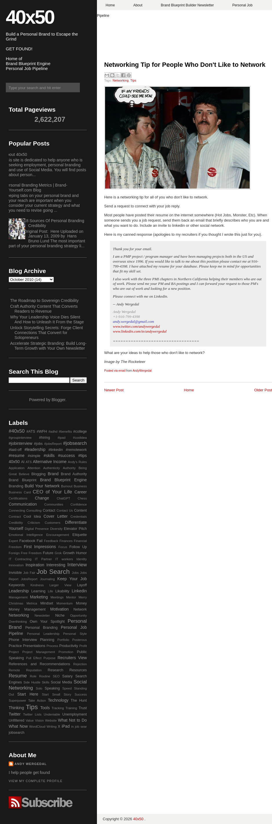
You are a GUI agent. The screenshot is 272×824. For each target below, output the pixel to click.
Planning (47, 640)
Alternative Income (50, 461)
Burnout (66, 486)
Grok (58, 553)
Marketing (39, 597)
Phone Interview (23, 640)
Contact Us (65, 510)
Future (48, 553)
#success (66, 455)
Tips (133, 80)
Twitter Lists (32, 714)
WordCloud (37, 726)
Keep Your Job (72, 578)
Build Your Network (42, 486)
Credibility (16, 522)
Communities (53, 504)
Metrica (32, 603)
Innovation (16, 565)
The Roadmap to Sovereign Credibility (44, 300)
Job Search (53, 571)
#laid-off (15, 450)
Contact (49, 510)
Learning (38, 591)
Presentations (34, 646)
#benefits (65, 431)
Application (17, 468)
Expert (13, 541)
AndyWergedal (142, 370)
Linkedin (79, 591)
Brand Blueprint (22, 480)
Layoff (82, 585)
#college (80, 431)
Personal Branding (41, 628)
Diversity (56, 528)
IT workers (64, 559)
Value (30, 720)
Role (33, 676)
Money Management (27, 609)
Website (51, 720)
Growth (69, 553)
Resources (78, 670)
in (72, 726)
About (137, 5)
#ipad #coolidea (72, 437)
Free (24, 553)
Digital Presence (37, 528)
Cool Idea (32, 517)
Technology (58, 700)
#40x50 (17, 431)
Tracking (58, 708)
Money (81, 603)
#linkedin (55, 450)
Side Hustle (32, 682)
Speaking (52, 688)
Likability (62, 591)
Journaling (47, 579)
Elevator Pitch (75, 529)
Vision (39, 720)
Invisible (15, 573)
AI (23, 462)
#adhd (52, 431)
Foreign (14, 553)
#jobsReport (53, 443)
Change (42, 498)
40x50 (30, 17)
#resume (16, 455)
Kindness (37, 585)
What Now (18, 726)
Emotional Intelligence (26, 535)
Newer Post (114, 390)
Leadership (19, 591)
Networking (120, 80)
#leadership (35, 449)
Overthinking (18, 621)
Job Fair (29, 572)
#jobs (38, 444)
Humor (81, 553)
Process (52, 646)
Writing (52, 726)
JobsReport (29, 579)
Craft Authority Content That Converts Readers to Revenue (44, 309)
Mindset (46, 603)
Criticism (33, 522)
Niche (60, 615)
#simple (34, 456)
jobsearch (17, 733)
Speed (66, 688)
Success (81, 694)
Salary (67, 676)
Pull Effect (34, 658)
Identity (81, 559)
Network (80, 609)
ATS (29, 462)
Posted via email (114, 370)
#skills (49, 455)
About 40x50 (15, 154)
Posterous (79, 639)
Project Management (38, 652)
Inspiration (34, 565)
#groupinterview (20, 437)
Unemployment (74, 714)
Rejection (80, 664)
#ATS (30, 431)
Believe (24, 474)
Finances (65, 541)
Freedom (35, 553)
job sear (81, 726)
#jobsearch (75, 443)
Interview (77, 564)
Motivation (59, 609)
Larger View (60, 585)
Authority (69, 468)
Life (50, 591)
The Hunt (79, 700)
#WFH (42, 431)
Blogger (58, 399)
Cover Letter (56, 516)
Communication (23, 504)
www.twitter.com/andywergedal (136, 326)
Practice (15, 646)
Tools (45, 707)
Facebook (27, 541)
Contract (15, 516)
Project (14, 652)
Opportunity (78, 615)
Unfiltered (16, 720)
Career (80, 492)
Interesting (55, 565)
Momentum (64, 603)
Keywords (17, 585)
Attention (33, 468)
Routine (44, 676)
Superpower (17, 700)
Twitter (15, 714)
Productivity (68, 646)
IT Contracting (20, 559)
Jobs (75, 572)
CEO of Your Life (52, 492)
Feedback (51, 541)
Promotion (65, 652)
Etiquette (79, 535)
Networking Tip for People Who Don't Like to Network (184, 64)
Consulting (34, 510)
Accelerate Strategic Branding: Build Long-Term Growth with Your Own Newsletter (48, 346)
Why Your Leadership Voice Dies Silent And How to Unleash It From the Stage (47, 319)
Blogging (39, 474)
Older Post (263, 390)
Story (67, 694)
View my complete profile (36, 781)
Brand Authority (74, 474)
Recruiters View (72, 657)
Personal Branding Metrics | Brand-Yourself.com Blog (35, 187)
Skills (45, 682)
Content (80, 510)
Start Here (27, 694)
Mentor (71, 597)
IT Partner (43, 559)
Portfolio (63, 639)
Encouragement (57, 535)
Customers (52, 522)
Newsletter (42, 615)
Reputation (34, 670)
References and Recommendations (39, 664)
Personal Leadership (43, 633)
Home (110, 5)
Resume (18, 676)
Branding (16, 486)
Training (71, 708)
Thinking (16, 707)
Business (80, 486)
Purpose (49, 658)
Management (18, 597)
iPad (66, 726)
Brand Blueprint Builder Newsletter (187, 5)
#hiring (44, 438)
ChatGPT (63, 498)
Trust (83, 708)
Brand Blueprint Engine (63, 480)
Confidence (78, 504)
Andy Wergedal (30, 764)
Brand (53, 473)
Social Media (61, 682)
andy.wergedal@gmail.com (133, 321)
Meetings (56, 597)
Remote (14, 670)
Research (55, 670)
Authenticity (51, 468)
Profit (83, 646)
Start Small (51, 694)
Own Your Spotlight (47, 622)
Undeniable (52, 714)
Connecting (17, 510)
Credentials (78, 516)
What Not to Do (72, 720)
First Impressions (40, 546)
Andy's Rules (77, 462)
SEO (56, 676)
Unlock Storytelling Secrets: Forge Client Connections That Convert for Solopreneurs (46, 332)
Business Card (20, 492)
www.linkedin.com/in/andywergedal (140, 331)
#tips (82, 455)
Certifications (18, 498)
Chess (82, 498)
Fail (40, 541)
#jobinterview (20, 443)
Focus (62, 547)
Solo (39, 688)
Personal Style (75, 633)
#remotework (76, 450)
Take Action (37, 700)
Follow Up (78, 547)
